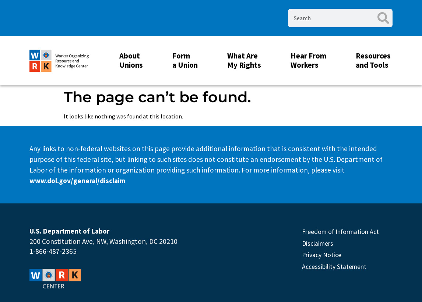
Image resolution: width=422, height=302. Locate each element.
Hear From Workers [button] (310, 60)
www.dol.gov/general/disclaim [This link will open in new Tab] (77, 180)
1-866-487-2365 (53, 251)
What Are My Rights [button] (246, 60)
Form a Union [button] (186, 60)
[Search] (383, 18)
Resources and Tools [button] (375, 60)
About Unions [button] (133, 60)
